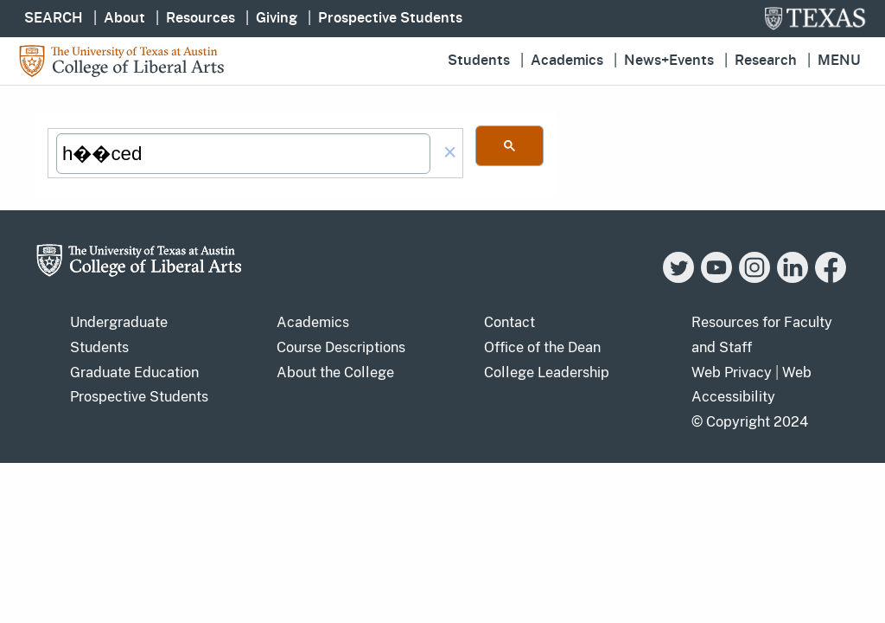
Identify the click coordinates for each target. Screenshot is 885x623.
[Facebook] (831, 278)
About (124, 18)
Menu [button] (839, 60)
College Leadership (546, 372)
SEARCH (53, 18)
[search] (243, 154)
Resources (200, 18)
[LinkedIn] (793, 278)
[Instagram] (754, 278)
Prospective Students (390, 18)
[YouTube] (716, 278)
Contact (509, 322)
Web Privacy (731, 372)
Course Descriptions (341, 347)
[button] (450, 153)
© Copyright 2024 (749, 422)
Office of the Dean (542, 347)
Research (766, 60)
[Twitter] (678, 278)
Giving (276, 18)
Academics (567, 60)
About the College (335, 372)
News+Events (669, 60)
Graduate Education (134, 372)
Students (479, 60)
